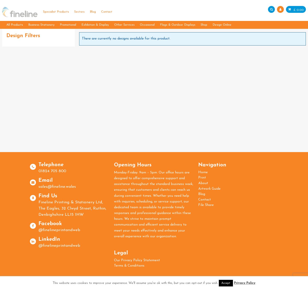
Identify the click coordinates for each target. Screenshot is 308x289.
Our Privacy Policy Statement (137, 260)
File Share (206, 205)
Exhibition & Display (95, 24)
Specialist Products (56, 11)
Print (202, 177)
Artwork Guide (209, 189)
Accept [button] (225, 283)
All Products (14, 24)
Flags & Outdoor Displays (177, 24)
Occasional (147, 24)
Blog (93, 11)
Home (203, 172)
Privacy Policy (244, 283)
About (203, 183)
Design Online (222, 24)
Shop (204, 24)
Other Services (124, 24)
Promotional (68, 24)
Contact (106, 11)
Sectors (79, 11)
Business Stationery (41, 24)
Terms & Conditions (129, 265)
